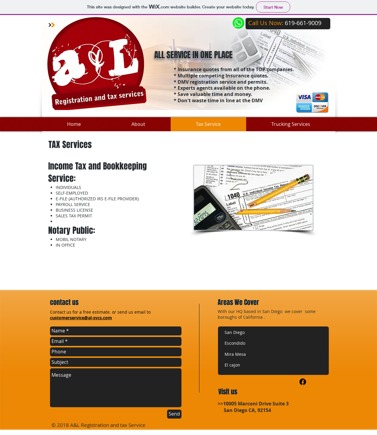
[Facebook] (302, 381)
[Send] (174, 414)
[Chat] (238, 23)
